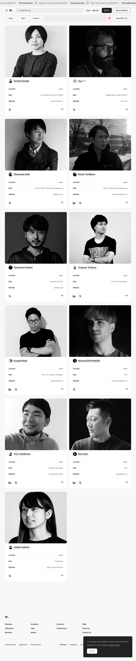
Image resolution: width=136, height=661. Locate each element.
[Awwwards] (11, 10)
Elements (8, 632)
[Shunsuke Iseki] (19, 174)
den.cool (124, 101)
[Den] (79, 81)
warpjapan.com (121, 474)
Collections (9, 628)
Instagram (73, 645)
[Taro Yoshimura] (20, 454)
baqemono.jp (58, 194)
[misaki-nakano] (19, 547)
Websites (8, 624)
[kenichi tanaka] (19, 81)
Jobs (32, 628)
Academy (34, 624)
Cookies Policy (10, 645)
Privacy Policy (36, 645)
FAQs (84, 624)
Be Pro (106, 10)
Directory (60, 624)
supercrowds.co (57, 101)
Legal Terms (23, 645)
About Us (86, 628)
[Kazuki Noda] (18, 361)
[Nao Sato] (80, 454)
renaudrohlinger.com (119, 381)
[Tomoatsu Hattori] (20, 268)
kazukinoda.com (57, 381)
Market (33, 632)
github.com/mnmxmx (55, 567)
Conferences (62, 628)
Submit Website (122, 10)
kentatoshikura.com (119, 194)
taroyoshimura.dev (56, 474)
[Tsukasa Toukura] (84, 268)
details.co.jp (58, 288)
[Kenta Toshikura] (84, 174)
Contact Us (86, 632)
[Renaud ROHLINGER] (86, 361)
